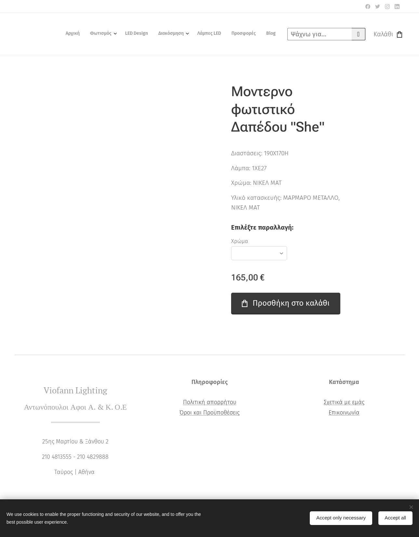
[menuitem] (208, 34)
